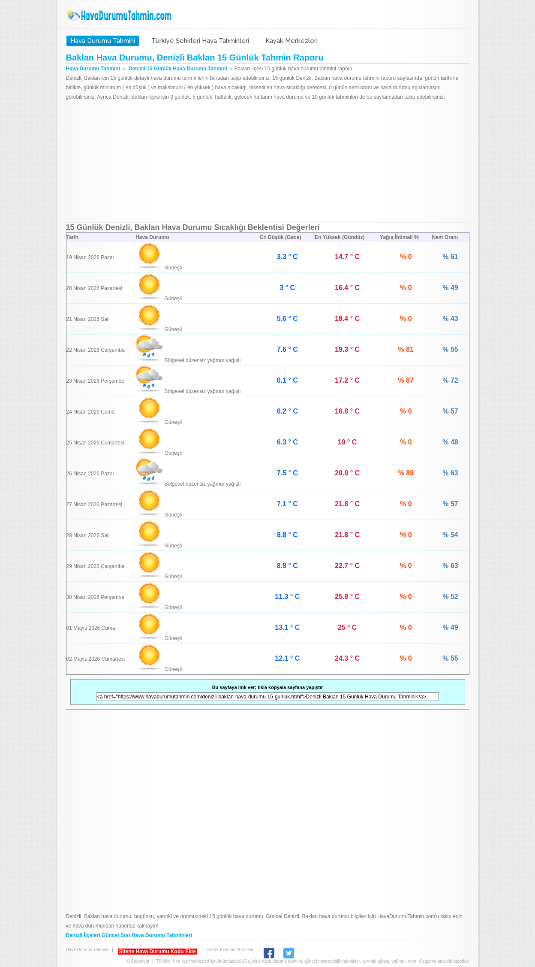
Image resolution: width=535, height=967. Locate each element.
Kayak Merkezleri (291, 41)
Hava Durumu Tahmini (120, 15)
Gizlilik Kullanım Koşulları (231, 949)
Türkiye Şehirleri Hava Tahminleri (200, 41)
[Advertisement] (267, 162)
